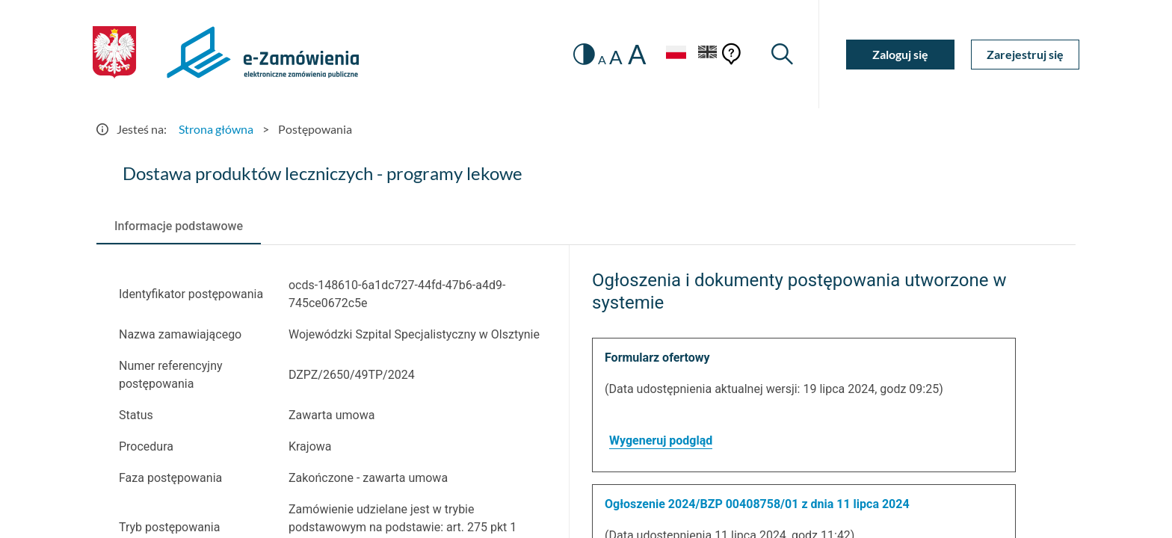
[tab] (178, 226)
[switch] (584, 54)
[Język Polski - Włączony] (675, 54)
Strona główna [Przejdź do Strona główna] (216, 129)
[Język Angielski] (708, 54)
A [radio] (602, 60)
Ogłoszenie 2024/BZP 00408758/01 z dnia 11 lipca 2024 (757, 504)
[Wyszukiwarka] (782, 54)
